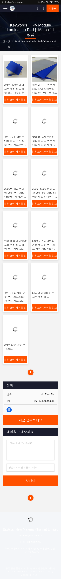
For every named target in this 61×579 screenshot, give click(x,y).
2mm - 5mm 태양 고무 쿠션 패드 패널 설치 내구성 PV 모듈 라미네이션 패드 (15, 92)
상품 (9, 44)
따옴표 (52, 8)
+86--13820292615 (48, 2)
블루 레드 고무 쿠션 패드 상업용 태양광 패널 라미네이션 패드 (44, 88)
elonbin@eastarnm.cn (14, 2)
